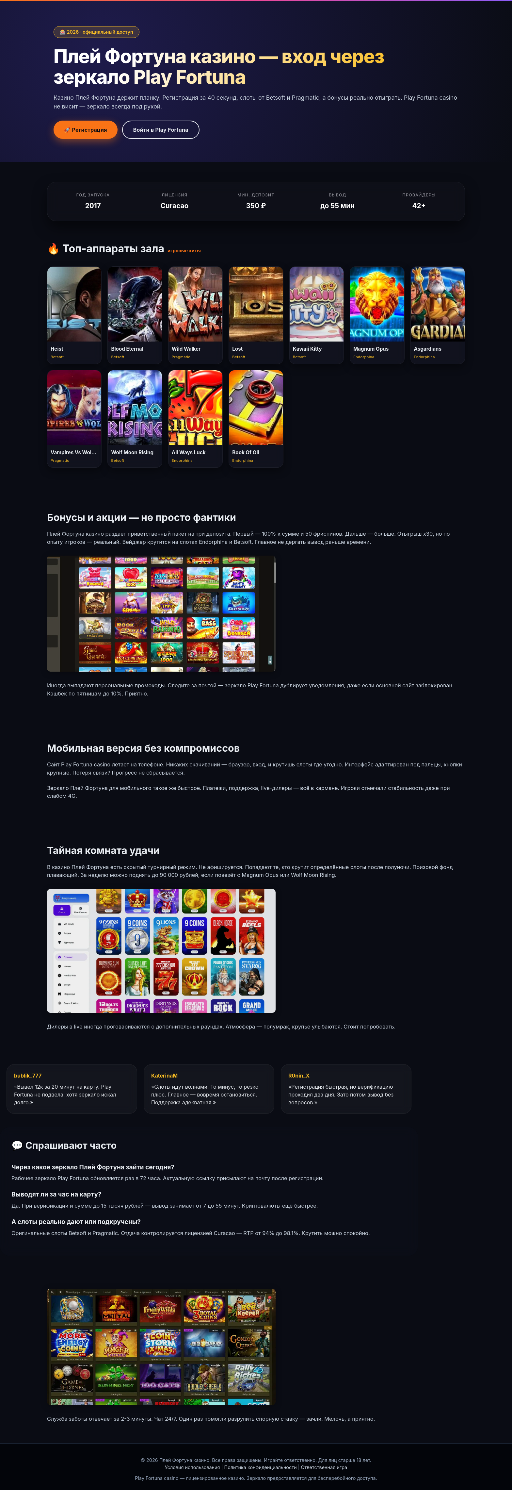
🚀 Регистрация (85, 129)
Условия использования (192, 1467)
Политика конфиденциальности (260, 1467)
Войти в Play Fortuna (160, 129)
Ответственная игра (324, 1467)
